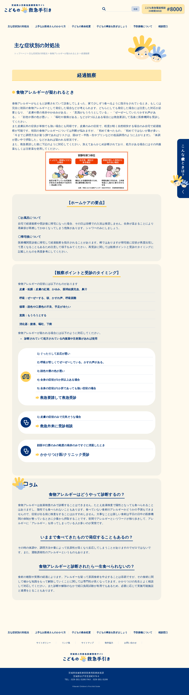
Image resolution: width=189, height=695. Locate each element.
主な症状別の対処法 (18, 26)
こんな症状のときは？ (183, 159)
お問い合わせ (130, 643)
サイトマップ (87, 643)
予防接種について (142, 26)
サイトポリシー (43, 643)
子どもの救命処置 (81, 26)
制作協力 (109, 643)
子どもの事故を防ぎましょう (112, 26)
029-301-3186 (78, 679)
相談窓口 (163, 26)
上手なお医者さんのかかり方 (50, 26)
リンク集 (66, 643)
